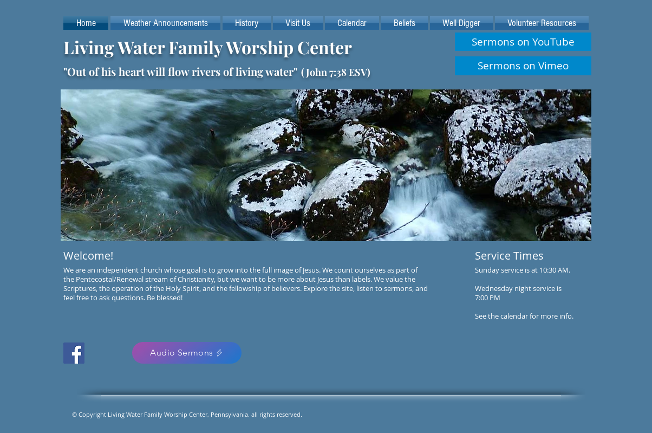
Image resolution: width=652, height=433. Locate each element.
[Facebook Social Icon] (73, 353)
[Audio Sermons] (187, 353)
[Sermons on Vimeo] (523, 65)
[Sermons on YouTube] (523, 42)
